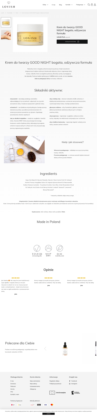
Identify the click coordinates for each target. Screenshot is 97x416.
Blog (60, 5)
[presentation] (46, 348)
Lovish (2, 12)
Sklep (45, 5)
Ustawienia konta (35, 386)
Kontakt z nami (14, 394)
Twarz (17, 12)
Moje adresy (33, 383)
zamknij (48, 413)
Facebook (73, 381)
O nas (53, 5)
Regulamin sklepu (54, 381)
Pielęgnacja (80, 5)
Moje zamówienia (35, 381)
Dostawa (13, 383)
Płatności (13, 386)
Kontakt (68, 5)
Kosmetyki (9, 12)
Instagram (73, 383)
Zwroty (12, 389)
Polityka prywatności (55, 383)
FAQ (11, 392)
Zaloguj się (33, 389)
